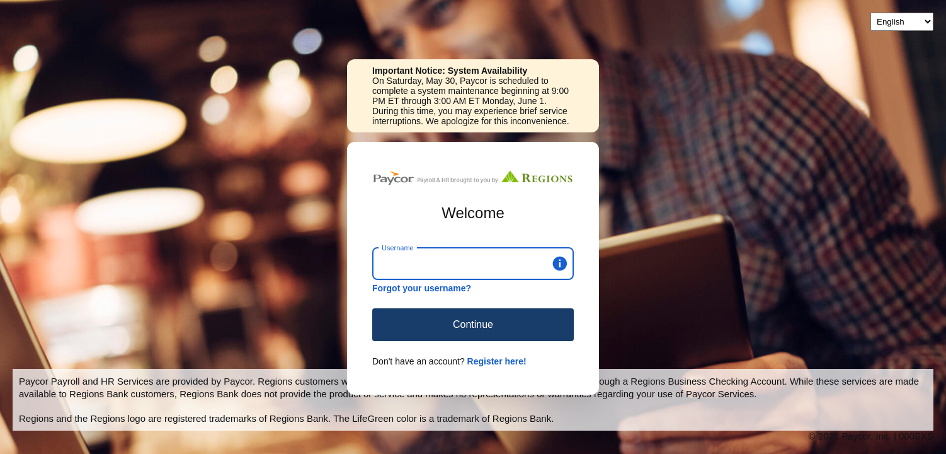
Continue (473, 324)
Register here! (497, 361)
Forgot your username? (421, 288)
